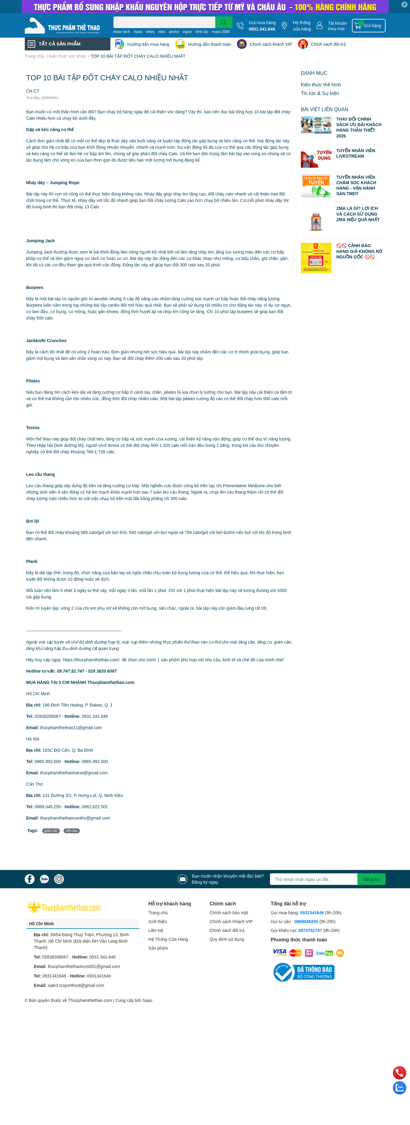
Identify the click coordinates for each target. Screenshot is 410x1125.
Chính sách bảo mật (229, 912)
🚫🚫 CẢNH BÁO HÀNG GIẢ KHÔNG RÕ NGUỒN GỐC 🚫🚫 (359, 251)
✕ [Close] (404, 4)
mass (138, 31)
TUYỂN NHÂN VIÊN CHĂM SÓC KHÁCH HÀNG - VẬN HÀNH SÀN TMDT (356, 185)
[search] (224, 22)
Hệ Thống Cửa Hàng (168, 939)
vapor (187, 31)
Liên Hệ (156, 930)
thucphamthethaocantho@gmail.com (75, 817)
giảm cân (51, 830)
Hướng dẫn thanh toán (209, 44)
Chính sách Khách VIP (231, 921)
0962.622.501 (95, 806)
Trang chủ (158, 912)
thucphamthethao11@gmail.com (71, 727)
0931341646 (54, 975)
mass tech (121, 31)
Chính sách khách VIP (271, 44)
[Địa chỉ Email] (328, 879)
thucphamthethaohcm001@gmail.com (84, 966)
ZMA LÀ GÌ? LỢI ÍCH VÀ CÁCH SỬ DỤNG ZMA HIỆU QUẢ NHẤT (358, 214)
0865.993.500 (48, 761)
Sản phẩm (158, 948)
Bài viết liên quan (324, 109)
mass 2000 (221, 31)
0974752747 (310, 930)
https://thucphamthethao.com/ (91, 659)
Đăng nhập (336, 29)
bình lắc (201, 31)
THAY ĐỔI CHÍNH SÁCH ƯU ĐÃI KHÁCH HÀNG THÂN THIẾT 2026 (359, 127)
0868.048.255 (48, 806)
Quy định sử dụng (227, 939)
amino (174, 31)
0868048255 (306, 921)
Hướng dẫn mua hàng (148, 44)
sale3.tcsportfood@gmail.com (76, 985)
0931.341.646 (262, 28)
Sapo (147, 1000)
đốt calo (71, 830)
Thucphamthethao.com (90, 1000)
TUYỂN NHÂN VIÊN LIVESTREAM (355, 153)
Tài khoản (337, 23)
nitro (161, 31)
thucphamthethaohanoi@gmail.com (73, 772)
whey (150, 31)
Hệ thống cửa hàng (302, 25)
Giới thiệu (158, 921)
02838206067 (48, 716)
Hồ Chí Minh (41, 923)
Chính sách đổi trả (328, 44)
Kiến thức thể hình (321, 84)
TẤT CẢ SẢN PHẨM (59, 43)
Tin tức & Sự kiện (320, 93)
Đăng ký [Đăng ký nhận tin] (371, 879)
